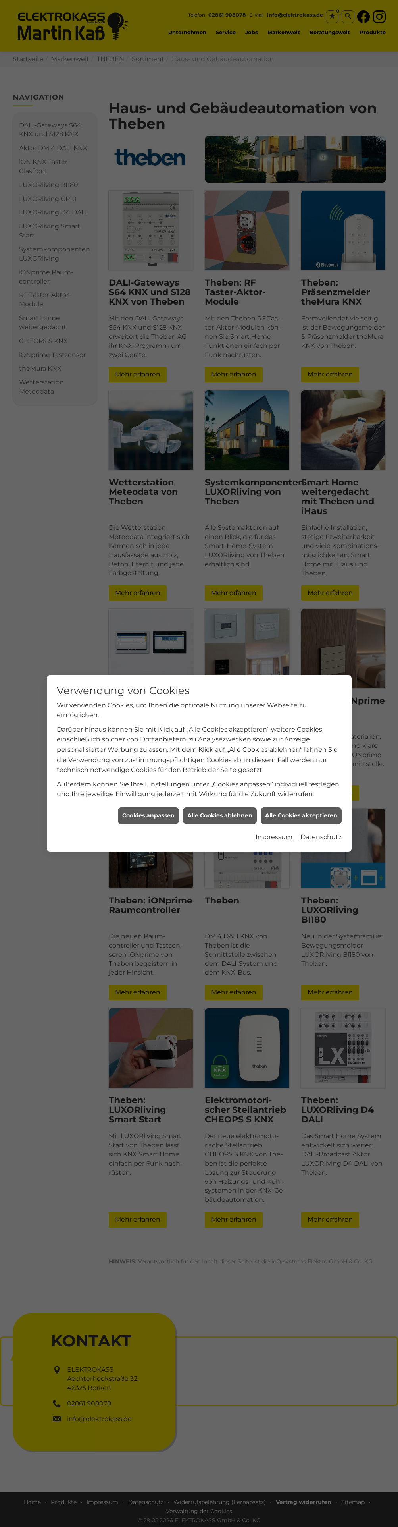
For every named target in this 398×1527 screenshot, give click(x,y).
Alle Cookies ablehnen (219, 815)
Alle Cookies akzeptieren (301, 815)
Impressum (274, 837)
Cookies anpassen (148, 815)
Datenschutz (321, 837)
